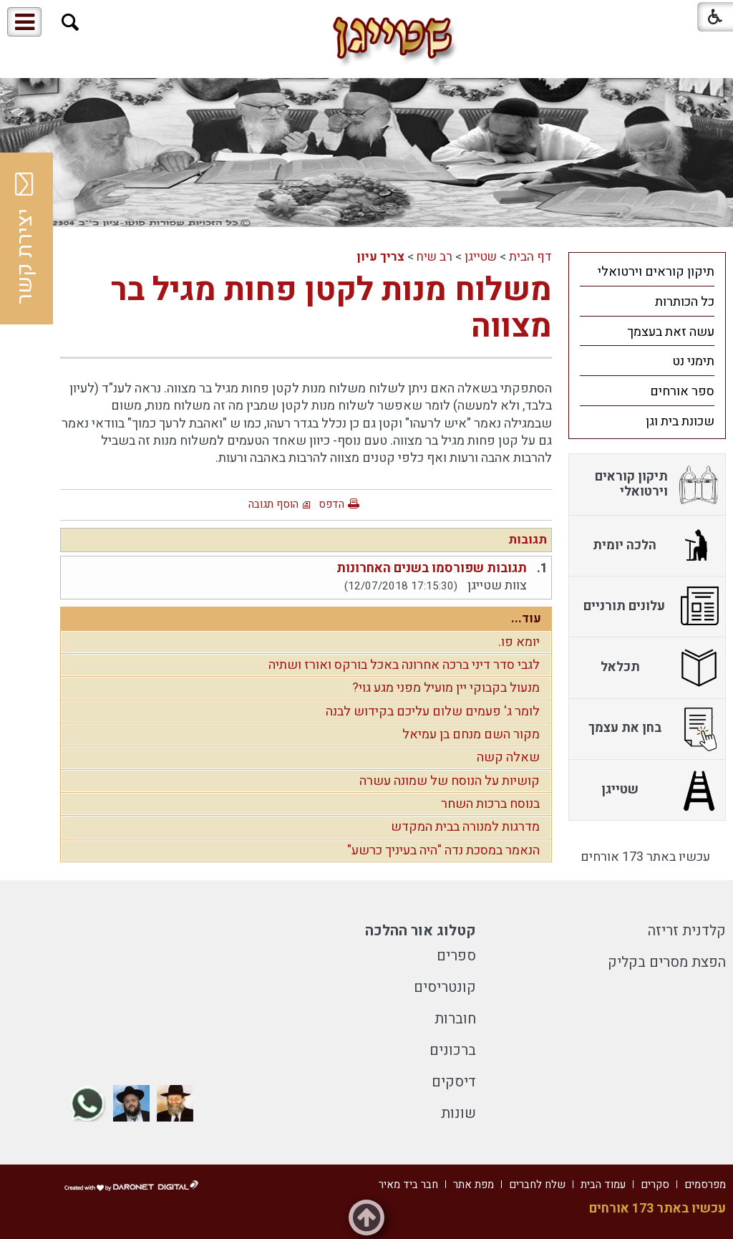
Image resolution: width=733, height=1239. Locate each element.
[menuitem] (647, 271)
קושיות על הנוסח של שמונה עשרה (449, 781)
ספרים (456, 955)
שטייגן (481, 257)
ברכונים (452, 1050)
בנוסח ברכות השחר (490, 804)
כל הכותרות (684, 302)
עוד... (526, 618)
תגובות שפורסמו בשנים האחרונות (431, 568)
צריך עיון (380, 257)
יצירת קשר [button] (25, 238)
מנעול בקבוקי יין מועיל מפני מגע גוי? (446, 688)
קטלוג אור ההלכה (420, 930)
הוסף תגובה (273, 504)
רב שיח (434, 257)
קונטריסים (445, 987)
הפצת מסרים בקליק (667, 962)
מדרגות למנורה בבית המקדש (465, 827)
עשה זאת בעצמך (670, 332)
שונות (458, 1113)
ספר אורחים (682, 391)
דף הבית (530, 257)
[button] (70, 22)
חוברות (455, 1018)
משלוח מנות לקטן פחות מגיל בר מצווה (331, 308)
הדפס (331, 504)
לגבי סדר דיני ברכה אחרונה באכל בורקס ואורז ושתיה (404, 665)
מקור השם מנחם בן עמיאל (471, 734)
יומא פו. (519, 642)
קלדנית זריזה (687, 930)
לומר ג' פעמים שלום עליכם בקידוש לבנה (433, 711)
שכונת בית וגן (680, 421)
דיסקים (454, 1081)
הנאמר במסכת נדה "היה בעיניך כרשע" (443, 850)
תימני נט (693, 361)
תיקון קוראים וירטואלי (656, 271)
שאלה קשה (508, 757)
